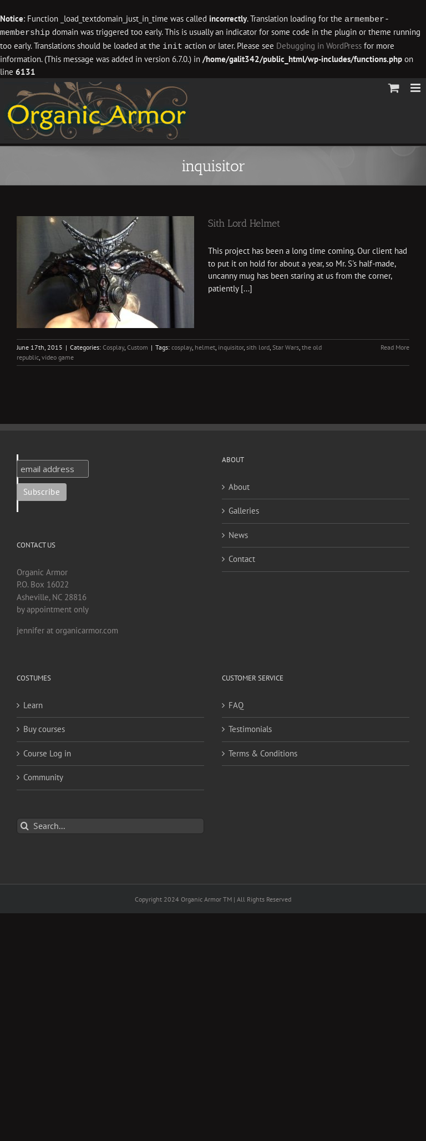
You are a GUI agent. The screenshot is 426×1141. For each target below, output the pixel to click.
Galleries (244, 509)
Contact (242, 557)
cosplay (181, 345)
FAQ (236, 703)
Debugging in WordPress (319, 45)
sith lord (258, 345)
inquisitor (231, 345)
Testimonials (250, 727)
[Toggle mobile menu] (416, 86)
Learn (33, 703)
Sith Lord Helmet (244, 222)
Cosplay (113, 345)
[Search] (25, 824)
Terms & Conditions (263, 751)
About (239, 485)
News (238, 533)
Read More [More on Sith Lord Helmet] (395, 345)
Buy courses (44, 727)
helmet (205, 345)
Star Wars (285, 345)
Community (43, 775)
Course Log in (47, 751)
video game (58, 355)
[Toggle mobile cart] (393, 86)
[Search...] (110, 824)
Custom (137, 345)
